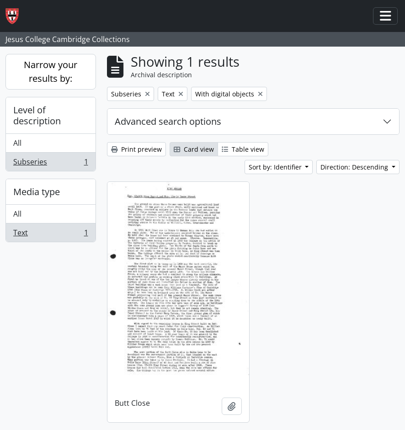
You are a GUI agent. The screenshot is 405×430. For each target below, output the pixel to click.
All (17, 143)
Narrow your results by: (50, 71)
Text (50, 234)
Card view (194, 149)
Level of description (37, 115)
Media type (36, 192)
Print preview (136, 149)
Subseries (50, 163)
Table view (243, 149)
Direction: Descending (355, 167)
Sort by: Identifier (276, 167)
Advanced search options (168, 121)
